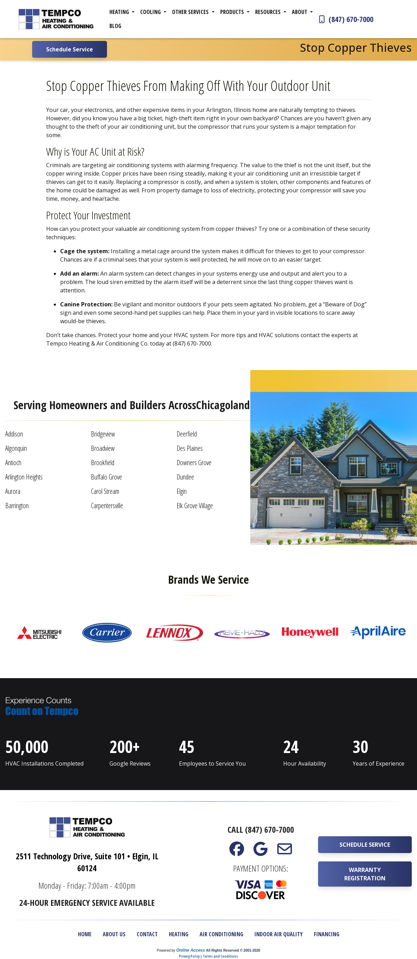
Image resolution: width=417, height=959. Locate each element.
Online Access (190, 950)
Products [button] (232, 12)
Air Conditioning (221, 934)
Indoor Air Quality (278, 934)
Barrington (17, 505)
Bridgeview (103, 434)
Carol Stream (105, 491)
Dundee (185, 477)
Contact (147, 934)
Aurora (12, 491)
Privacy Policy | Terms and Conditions (208, 956)
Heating (178, 934)
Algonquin (16, 448)
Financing (326, 934)
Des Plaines (190, 448)
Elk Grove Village (195, 505)
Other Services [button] (191, 12)
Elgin (182, 491)
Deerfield (187, 434)
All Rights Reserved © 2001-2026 (233, 950)
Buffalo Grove (106, 477)
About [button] (300, 12)
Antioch (13, 462)
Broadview (103, 448)
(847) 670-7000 (345, 19)
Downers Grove (194, 462)
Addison (14, 434)
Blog (115, 26)
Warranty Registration (365, 874)
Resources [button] (268, 12)
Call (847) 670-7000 (261, 829)
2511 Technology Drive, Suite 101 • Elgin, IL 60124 (87, 862)
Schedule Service (364, 844)
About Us (114, 934)
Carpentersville (107, 505)
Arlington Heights (24, 477)
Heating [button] (119, 12)
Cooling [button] (151, 12)
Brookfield (102, 462)
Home (85, 934)
